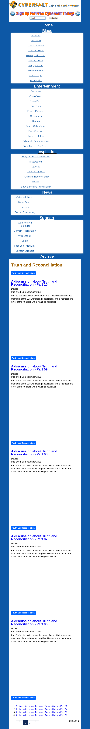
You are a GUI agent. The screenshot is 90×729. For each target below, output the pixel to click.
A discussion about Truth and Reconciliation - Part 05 (41, 706)
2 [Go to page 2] (29, 723)
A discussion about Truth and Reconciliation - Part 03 (41, 712)
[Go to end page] (37, 721)
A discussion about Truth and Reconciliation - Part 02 (41, 715)
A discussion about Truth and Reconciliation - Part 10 (34, 283)
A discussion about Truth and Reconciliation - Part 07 (34, 537)
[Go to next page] (34, 721)
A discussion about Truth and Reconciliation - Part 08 (34, 452)
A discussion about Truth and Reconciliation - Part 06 (34, 622)
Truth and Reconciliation (23, 273)
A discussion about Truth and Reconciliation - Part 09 (34, 367)
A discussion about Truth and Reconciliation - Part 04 (41, 709)
